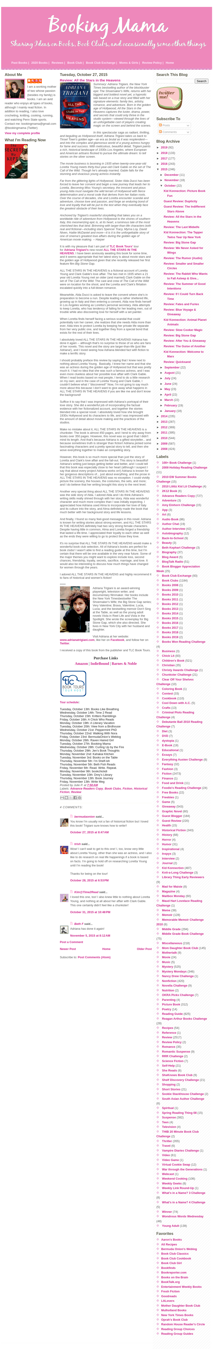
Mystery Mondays (174, 971)
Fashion (167, 769)
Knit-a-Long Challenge (177, 872)
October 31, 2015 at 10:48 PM (90, 912)
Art (164, 514)
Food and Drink (173, 783)
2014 (164, 416)
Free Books (170, 792)
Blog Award (170, 557)
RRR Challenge (172, 1056)
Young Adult (170, 1225)
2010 (164, 438)
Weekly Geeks (172, 1183)
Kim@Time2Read (86, 892)
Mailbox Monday (173, 896)
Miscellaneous (172, 943)
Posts (164, 125)
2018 (164, 153)
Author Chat (170, 524)
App (165, 510)
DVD (165, 736)
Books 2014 (170, 613)
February (171, 405)
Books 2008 (170, 585)
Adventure (169, 500)
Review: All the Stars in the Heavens (90, 80)
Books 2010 (170, 594)
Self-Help (168, 1065)
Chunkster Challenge (176, 674)
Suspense (169, 1117)
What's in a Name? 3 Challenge (183, 1193)
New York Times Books (177, 1315)
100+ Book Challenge (177, 462)
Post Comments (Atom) (94, 957)
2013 (164, 421)
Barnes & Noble (124, 664)
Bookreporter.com (174, 1272)
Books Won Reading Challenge (183, 641)
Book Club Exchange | (101, 62)
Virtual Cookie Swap (176, 1164)
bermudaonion (84, 816)
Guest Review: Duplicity (180, 201)
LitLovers (168, 1301)
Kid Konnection (173, 868)
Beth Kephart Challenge (178, 547)
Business (168, 651)
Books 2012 (170, 604)
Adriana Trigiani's (76, 250)
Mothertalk (169, 952)
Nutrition (168, 990)
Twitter (64, 643)
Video (166, 1155)
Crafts (166, 707)
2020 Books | (40, 62)
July (168, 378)
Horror (166, 839)
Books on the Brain (174, 1277)
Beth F (79, 924)
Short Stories (171, 1089)
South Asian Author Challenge (183, 1098)
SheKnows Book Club (177, 1075)
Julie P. (37, 80)
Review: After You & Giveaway (185, 340)
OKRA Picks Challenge (178, 995)
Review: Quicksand (177, 362)
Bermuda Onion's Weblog (179, 1249)
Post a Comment (71, 942)
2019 (164, 147)
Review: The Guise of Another (184, 346)
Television (169, 1127)
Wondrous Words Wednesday (183, 1216)
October (171, 185)
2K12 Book (169, 491)
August (170, 372)
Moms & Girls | (129, 62)
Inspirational (170, 849)
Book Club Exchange (176, 575)
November (172, 180)
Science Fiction (173, 1061)
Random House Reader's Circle (183, 1324)
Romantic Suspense (176, 1051)
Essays (167, 754)
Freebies (168, 797)
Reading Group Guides (177, 1333)
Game (166, 802)
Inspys (166, 853)
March (169, 400)
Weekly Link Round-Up (178, 1188)
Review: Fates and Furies (181, 304)
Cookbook (169, 698)
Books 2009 (170, 590)
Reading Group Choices (178, 1329)
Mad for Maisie (172, 886)
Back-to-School (173, 538)
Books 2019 (170, 637)
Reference (169, 1032)
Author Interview (173, 528)
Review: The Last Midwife (181, 227)
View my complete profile (22, 133)
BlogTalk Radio (172, 561)
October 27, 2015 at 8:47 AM (89, 832)
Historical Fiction (174, 830)
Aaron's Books (171, 1239)
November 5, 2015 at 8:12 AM (90, 935)
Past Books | (20, 62)
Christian (168, 665)
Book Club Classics (175, 1253)
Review (76, 792)
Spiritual (168, 1108)
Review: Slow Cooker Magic (183, 330)
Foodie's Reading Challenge (181, 788)
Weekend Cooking (174, 1178)
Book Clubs (113, 788)
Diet (165, 731)
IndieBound (100, 664)
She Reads (169, 1070)
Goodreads (169, 1296)
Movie (166, 957)
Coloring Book (172, 689)
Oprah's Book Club (174, 1319)
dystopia (168, 740)
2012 (164, 427)
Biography (169, 552)
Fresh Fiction (170, 1291)
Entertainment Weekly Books (181, 1286)
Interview (168, 858)
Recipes (167, 1028)
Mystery (167, 966)
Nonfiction (169, 981)
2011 (164, 432)
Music (166, 962)
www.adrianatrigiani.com (77, 640)
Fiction (127, 788)
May (168, 389)
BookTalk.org (170, 1282)
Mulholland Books (174, 1310)
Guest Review (171, 820)
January (171, 411)
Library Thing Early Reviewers (183, 877)
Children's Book (173, 660)
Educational (170, 750)
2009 (164, 443)
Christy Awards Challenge (180, 670)
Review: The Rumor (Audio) (183, 258)
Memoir (167, 915)
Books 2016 (170, 623)
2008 (164, 449)
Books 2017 (170, 627)
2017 (164, 158)
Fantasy (167, 764)
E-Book (167, 745)
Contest (167, 693)
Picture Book (171, 1004)
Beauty (167, 542)
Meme (166, 910)
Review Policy (172, 1042)
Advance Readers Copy (86, 788)
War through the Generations (182, 1169)
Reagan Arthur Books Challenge (184, 1018)
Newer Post (68, 949)
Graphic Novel (172, 811)
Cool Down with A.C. (176, 703)
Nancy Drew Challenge (178, 976)
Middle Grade (171, 929)
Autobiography (172, 533)
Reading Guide (172, 1014)
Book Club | (75, 62)
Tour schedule (69, 702)
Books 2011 (170, 599)
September (173, 367)
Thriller (167, 1141)
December (172, 175)
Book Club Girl (171, 1263)
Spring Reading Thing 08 (179, 1113)
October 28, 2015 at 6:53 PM (89, 880)
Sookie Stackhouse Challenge (183, 1094)
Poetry (166, 1009)
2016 (164, 163)
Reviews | (58, 62)
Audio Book (170, 519)
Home (170, 62)
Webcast (168, 1174)
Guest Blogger (172, 816)
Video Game (170, 1160)
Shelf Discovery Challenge (180, 1080)
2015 (164, 169)
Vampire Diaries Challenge (180, 1150)
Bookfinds (168, 1268)
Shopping (169, 1084)
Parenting (169, 1000)
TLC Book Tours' (121, 246)
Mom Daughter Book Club (180, 948)
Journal (167, 863)
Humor (166, 844)
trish (77, 844)
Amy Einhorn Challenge (178, 505)
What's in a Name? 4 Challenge (183, 1202)
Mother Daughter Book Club (180, 1305)
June (168, 383)
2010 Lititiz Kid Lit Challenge (182, 486)
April (168, 394)
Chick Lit (168, 655)
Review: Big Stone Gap (180, 242)
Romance (168, 1046)
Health (166, 825)
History (167, 835)
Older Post (144, 949)
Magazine (168, 891)
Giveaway (169, 806)
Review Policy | (153, 62)
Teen (165, 1122)
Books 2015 (170, 618)
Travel (166, 1145)
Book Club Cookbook (176, 1258)
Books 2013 (170, 609)
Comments (168, 132)
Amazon (81, 664)
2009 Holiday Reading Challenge (184, 467)
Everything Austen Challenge (182, 759)
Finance (167, 778)
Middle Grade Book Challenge (183, 933)
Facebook (117, 640)
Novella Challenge (174, 985)
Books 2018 (170, 632)
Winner (167, 1211)
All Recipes (169, 1244)
